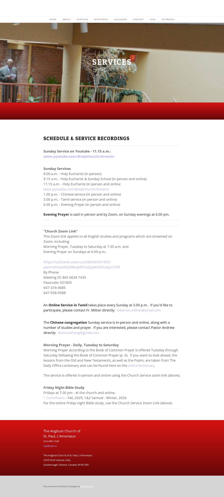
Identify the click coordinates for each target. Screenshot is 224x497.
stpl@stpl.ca (50, 446)
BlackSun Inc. (86, 486)
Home (53, 19)
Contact (138, 19)
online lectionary (141, 365)
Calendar (120, 19)
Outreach (168, 19)
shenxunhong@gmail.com (78, 332)
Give (153, 19)
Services (82, 19)
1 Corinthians (54, 397)
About (67, 19)
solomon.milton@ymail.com (139, 310)
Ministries (101, 19)
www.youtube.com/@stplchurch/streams (78, 156)
